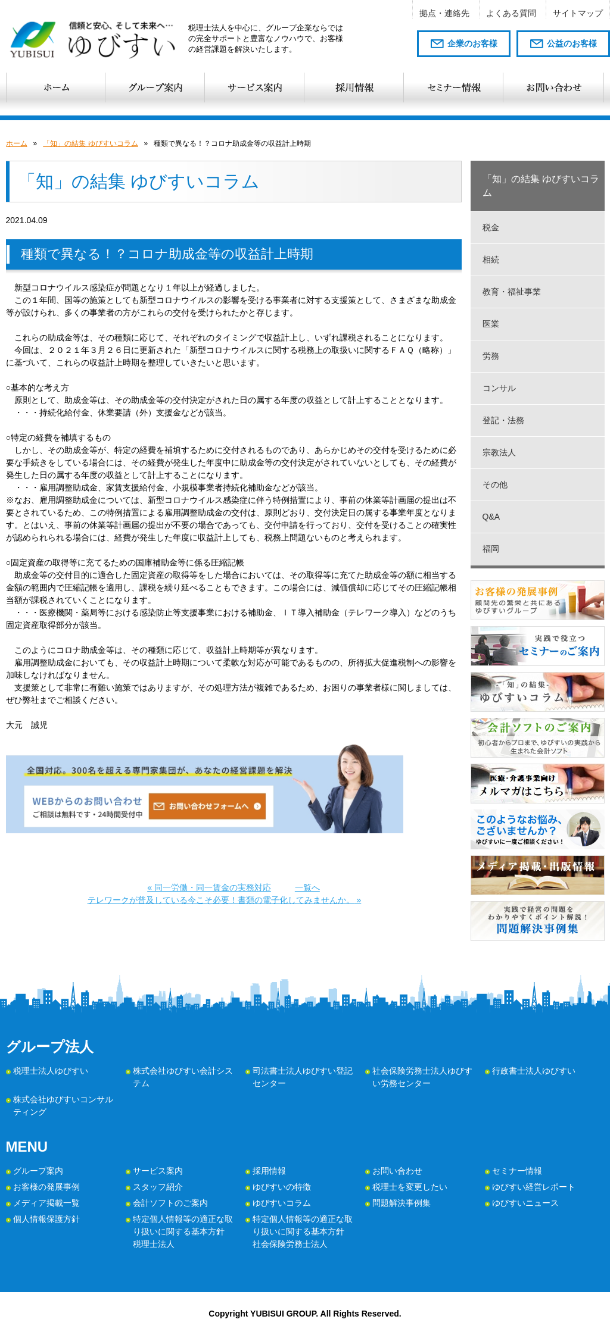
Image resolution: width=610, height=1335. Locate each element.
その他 (495, 484)
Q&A (491, 516)
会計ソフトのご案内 (170, 1203)
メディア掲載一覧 (46, 1203)
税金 (491, 227)
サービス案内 (158, 1170)
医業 (491, 324)
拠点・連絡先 (444, 13)
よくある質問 (511, 13)
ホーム (16, 143)
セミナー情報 (517, 1170)
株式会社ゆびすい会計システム (183, 1077)
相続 (491, 259)
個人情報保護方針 (46, 1219)
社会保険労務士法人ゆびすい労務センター (422, 1077)
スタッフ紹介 (158, 1187)
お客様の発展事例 (46, 1187)
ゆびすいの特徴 (282, 1187)
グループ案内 (38, 1170)
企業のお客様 (472, 43)
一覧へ (307, 887)
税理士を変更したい (409, 1187)
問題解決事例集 (401, 1203)
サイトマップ (578, 13)
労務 (491, 356)
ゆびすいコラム (282, 1203)
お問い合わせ (397, 1170)
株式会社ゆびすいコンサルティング (63, 1106)
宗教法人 (499, 452)
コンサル (499, 388)
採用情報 (269, 1170)
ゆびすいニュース (525, 1203)
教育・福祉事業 (512, 291)
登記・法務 (503, 420)
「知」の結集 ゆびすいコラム (90, 143)
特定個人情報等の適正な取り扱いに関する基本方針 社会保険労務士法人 (303, 1231)
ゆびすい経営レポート (533, 1187)
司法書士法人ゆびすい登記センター (303, 1077)
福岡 (491, 549)
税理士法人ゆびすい (50, 1070)
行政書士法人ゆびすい (533, 1070)
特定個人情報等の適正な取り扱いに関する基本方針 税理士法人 (183, 1231)
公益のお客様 (572, 43)
